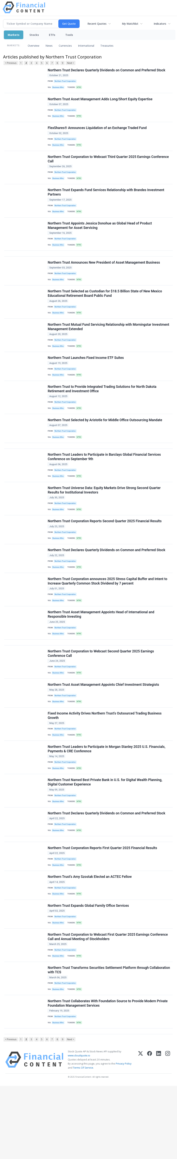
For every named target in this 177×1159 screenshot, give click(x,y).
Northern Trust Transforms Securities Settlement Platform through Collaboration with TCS (109, 1038)
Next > (70, 63)
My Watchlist (130, 23)
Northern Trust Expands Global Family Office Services (88, 969)
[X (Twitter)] (140, 1133)
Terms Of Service (83, 1141)
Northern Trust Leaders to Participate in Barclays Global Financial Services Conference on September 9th (104, 486)
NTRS (80, 88)
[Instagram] (168, 1133)
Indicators (160, 23)
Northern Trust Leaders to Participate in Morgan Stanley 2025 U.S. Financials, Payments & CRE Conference (107, 800)
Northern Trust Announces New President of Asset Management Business (104, 277)
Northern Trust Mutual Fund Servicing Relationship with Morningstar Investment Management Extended (109, 346)
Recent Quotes (97, 23)
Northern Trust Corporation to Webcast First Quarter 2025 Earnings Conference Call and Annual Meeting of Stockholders (108, 1002)
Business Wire (59, 88)
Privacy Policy (124, 1137)
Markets (13, 35)
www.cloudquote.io (79, 1128)
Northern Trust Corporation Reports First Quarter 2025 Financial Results (103, 907)
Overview (33, 45)
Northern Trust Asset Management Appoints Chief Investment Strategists (103, 731)
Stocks (34, 35)
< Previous (10, 63)
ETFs (52, 35)
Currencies (65, 45)
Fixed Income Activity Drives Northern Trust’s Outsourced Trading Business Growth (105, 764)
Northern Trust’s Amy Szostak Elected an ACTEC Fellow (90, 938)
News (49, 45)
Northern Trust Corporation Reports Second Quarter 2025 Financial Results (105, 555)
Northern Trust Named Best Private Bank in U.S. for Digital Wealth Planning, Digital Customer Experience (105, 835)
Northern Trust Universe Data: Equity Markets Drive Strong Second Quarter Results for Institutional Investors (104, 522)
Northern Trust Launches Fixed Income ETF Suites (86, 379)
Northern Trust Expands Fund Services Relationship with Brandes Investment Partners (106, 201)
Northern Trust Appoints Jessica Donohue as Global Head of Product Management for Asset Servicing (100, 237)
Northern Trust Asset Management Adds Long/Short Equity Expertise (100, 102)
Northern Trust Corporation (66, 82)
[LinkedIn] (159, 1133)
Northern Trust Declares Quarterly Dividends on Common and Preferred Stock (107, 71)
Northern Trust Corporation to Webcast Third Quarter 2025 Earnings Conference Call (108, 166)
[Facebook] (150, 1133)
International (86, 45)
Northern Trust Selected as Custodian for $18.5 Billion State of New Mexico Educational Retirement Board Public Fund (105, 311)
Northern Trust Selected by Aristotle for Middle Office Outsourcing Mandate (105, 446)
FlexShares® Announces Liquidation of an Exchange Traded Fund (97, 133)
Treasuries (106, 45)
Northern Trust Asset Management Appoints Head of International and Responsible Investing (101, 655)
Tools (69, 35)
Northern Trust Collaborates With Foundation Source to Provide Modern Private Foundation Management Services (108, 1073)
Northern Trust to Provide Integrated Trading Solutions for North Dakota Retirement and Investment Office (102, 413)
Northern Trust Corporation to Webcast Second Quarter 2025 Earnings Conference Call (101, 698)
